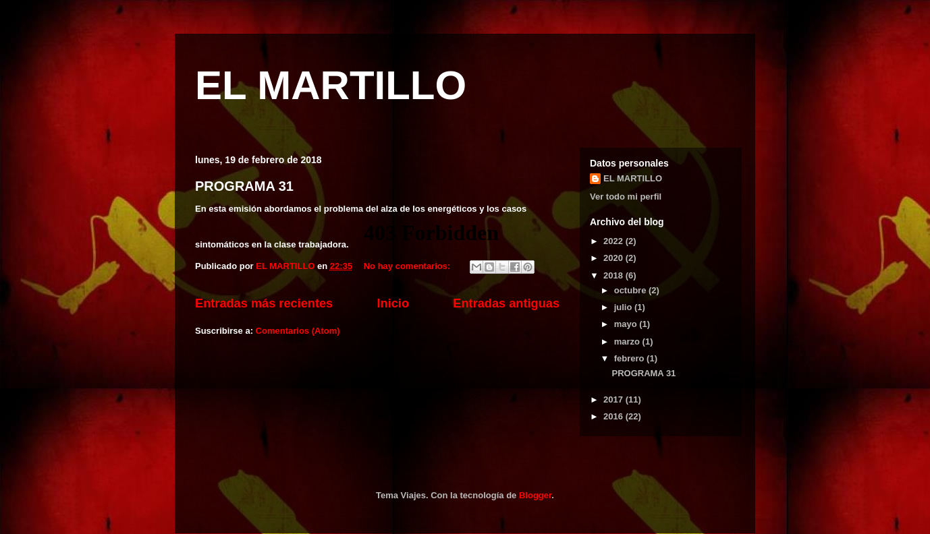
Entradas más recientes (264, 303)
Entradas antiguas (506, 303)
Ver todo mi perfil (625, 196)
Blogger (535, 495)
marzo (628, 341)
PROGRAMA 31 (244, 186)
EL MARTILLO (330, 85)
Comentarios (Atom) (298, 331)
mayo (627, 324)
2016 (614, 416)
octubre (631, 290)
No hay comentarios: (408, 266)
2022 (614, 241)
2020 (614, 258)
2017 (614, 399)
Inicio (393, 303)
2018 (614, 275)
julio (624, 307)
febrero (630, 358)
